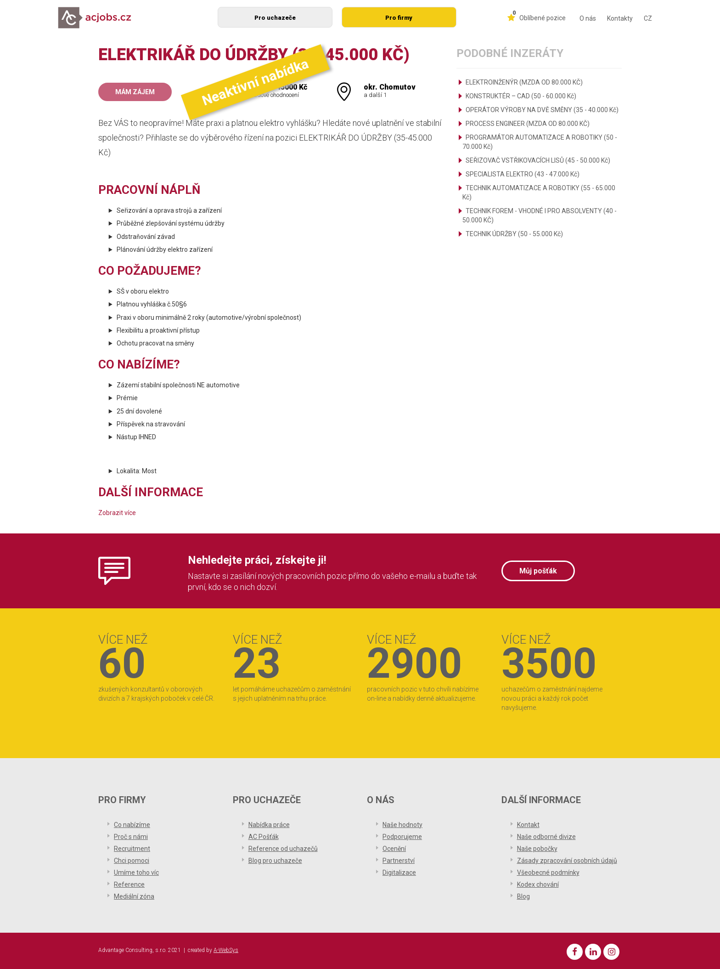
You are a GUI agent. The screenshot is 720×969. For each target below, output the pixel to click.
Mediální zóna (134, 896)
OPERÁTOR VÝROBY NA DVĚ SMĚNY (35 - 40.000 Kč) (542, 109)
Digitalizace (399, 872)
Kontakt (528, 824)
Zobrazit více (117, 512)
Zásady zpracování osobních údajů (567, 860)
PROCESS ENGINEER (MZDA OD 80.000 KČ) (528, 123)
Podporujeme (402, 836)
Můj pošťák (538, 571)
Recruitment (132, 848)
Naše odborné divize (546, 836)
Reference (129, 884)
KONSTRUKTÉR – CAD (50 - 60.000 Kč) (521, 96)
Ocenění (394, 848)
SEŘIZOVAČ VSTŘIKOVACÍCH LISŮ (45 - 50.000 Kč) (538, 160)
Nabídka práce (269, 824)
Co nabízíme (132, 824)
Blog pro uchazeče (275, 860)
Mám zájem (135, 92)
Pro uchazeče (275, 17)
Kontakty (620, 18)
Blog (523, 896)
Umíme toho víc (136, 872)
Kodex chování (538, 884)
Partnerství (398, 860)
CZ (648, 18)
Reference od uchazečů (283, 848)
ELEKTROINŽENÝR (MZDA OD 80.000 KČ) (524, 82)
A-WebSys (226, 950)
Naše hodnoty (402, 824)
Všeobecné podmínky (548, 872)
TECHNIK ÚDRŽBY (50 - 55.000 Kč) (514, 234)
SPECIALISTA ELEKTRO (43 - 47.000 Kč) (522, 174)
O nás (587, 18)
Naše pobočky (537, 848)
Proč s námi (131, 836)
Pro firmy (398, 17)
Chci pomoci (131, 860)
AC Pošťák (263, 836)
